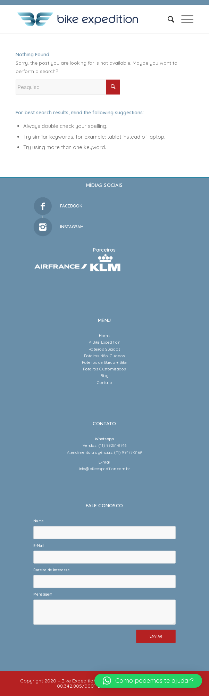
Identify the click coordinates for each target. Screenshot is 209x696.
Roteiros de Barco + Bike (104, 362)
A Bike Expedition (104, 342)
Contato (104, 382)
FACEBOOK (71, 205)
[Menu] (183, 19)
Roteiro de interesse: (51, 570)
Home (104, 335)
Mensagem (44, 594)
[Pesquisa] (167, 19)
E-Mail (39, 545)
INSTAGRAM (72, 226)
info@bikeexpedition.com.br (104, 468)
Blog (104, 375)
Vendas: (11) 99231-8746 (104, 445)
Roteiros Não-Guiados (104, 355)
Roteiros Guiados (104, 348)
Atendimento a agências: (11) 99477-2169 (104, 452)
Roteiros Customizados (104, 369)
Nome (39, 521)
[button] (148, 681)
